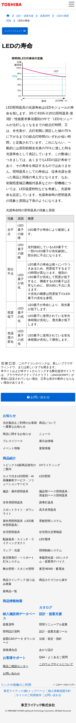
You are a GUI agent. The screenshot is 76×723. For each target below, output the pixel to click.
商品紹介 (9, 458)
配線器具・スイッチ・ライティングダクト (18, 541)
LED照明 (44, 476)
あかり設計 (46, 649)
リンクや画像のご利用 (16, 684)
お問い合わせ (38, 397)
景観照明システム (50, 520)
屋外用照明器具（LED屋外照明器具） (18, 522)
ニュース (44, 433)
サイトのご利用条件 (29, 695)
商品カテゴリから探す (53, 579)
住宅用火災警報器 (50, 532)
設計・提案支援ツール (53, 631)
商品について (47, 422)
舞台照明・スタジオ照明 (18, 568)
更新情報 (44, 448)
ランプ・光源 (11, 550)
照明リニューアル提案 (53, 624)
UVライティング (49, 465)
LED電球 (44, 539)
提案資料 (45, 15)
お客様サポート (14, 658)
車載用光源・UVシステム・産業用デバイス (54, 559)
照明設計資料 (11, 631)
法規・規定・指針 (50, 638)
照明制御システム (50, 550)
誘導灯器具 (46, 502)
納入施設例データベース (19, 616)
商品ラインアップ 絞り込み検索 (19, 582)
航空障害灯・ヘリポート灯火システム (18, 559)
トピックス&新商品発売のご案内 (19, 467)
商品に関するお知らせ (17, 433)
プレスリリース (13, 441)
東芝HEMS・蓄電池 (51, 568)
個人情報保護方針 (59, 690)
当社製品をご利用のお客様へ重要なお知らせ (20, 424)
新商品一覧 (10, 591)
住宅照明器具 (11, 532)
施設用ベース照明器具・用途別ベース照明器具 (54, 493)
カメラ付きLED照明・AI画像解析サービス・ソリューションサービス (18, 480)
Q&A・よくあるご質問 (53, 657)
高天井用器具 (47, 509)
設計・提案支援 (24, 15)
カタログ (45, 607)
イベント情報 (11, 448)
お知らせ (9, 416)
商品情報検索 (12, 601)
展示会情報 (46, 441)
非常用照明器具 (13, 502)
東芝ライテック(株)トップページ (24, 690)
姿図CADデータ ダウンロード (19, 640)
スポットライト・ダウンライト (18, 511)
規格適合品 (10, 649)
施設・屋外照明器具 (15, 491)
